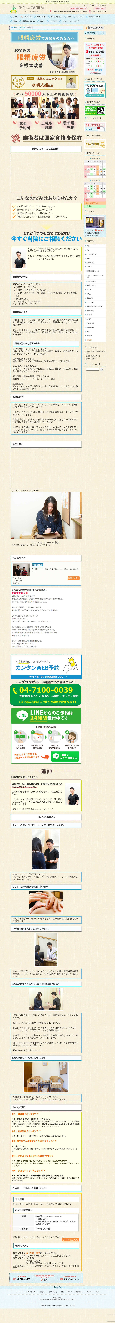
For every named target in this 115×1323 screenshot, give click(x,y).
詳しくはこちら (70, 1254)
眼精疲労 (35, 565)
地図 (93, 5)
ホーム (86, 5)
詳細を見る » (73, 578)
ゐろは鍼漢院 (58, 1320)
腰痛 (41, 565)
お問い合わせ (102, 5)
